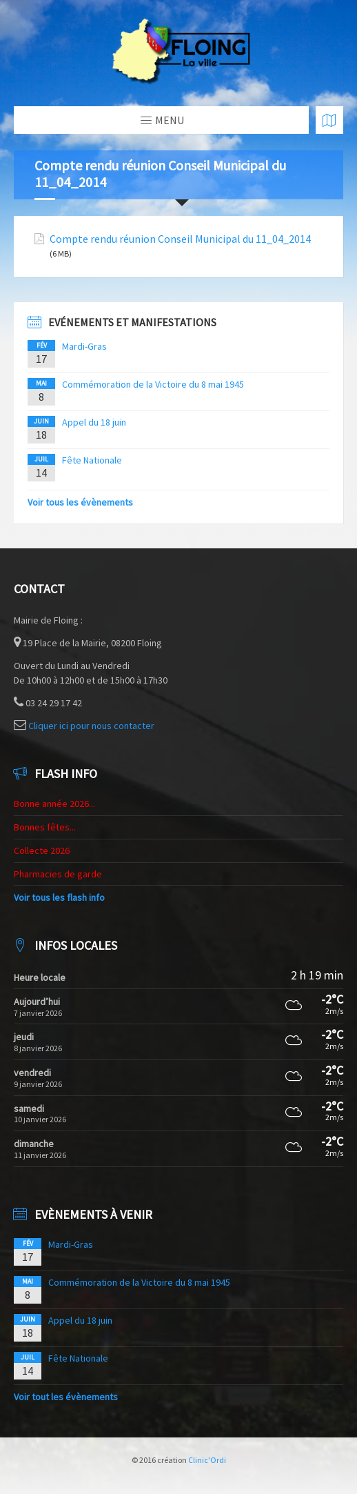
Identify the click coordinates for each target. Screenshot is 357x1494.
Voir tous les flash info (59, 897)
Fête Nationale (92, 460)
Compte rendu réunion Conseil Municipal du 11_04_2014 (180, 239)
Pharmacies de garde (58, 874)
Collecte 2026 (42, 850)
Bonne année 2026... (54, 803)
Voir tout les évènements (66, 1397)
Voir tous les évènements (80, 502)
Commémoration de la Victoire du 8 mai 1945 (153, 384)
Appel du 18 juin (94, 422)
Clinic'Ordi (207, 1460)
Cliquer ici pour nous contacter (91, 725)
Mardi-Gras (84, 346)
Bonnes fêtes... (45, 827)
